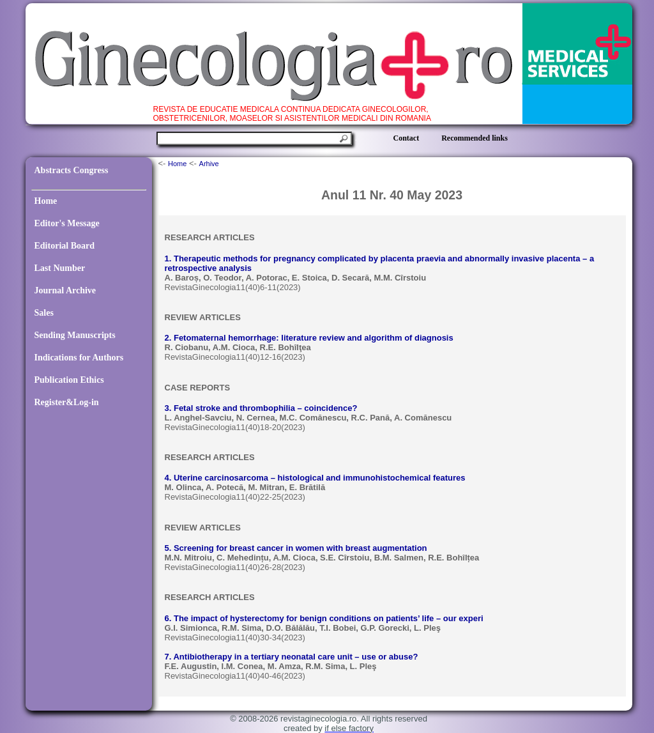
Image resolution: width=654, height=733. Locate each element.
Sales (44, 313)
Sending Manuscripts (75, 335)
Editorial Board (64, 246)
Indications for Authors (79, 357)
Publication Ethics (69, 380)
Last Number (60, 268)
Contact (406, 138)
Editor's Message (67, 223)
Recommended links (474, 138)
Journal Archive (65, 290)
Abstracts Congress (71, 170)
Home (45, 201)
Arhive (209, 163)
